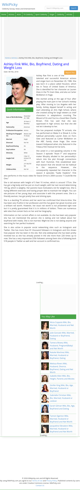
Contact (4, 19)
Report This (70, 72)
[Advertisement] (40, 39)
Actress (11, 14)
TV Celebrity (28, 14)
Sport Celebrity (41, 14)
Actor (19, 14)
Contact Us (40, 485)
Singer (51, 14)
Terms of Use (37, 481)
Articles (69, 14)
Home (3, 14)
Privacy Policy (51, 481)
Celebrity (60, 14)
